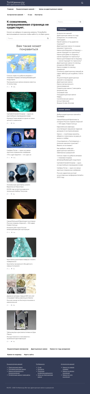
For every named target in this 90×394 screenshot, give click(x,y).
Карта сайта (29, 354)
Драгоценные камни (65, 82)
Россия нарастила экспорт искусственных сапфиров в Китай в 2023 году (70, 175)
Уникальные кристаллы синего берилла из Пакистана (18, 186)
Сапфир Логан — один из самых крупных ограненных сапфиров (19, 151)
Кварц (59, 97)
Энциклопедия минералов (17, 349)
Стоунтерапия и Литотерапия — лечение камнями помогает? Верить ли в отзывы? (69, 143)
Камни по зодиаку (14, 354)
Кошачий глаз (62, 90)
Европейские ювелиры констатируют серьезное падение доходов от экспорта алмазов (69, 129)
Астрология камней (15, 15)
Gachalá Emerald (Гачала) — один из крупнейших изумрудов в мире (20, 115)
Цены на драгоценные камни (50, 9)
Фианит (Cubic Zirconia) (65, 103)
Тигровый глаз (62, 92)
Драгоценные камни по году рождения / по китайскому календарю (67, 38)
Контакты (38, 15)
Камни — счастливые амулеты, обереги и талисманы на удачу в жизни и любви (69, 136)
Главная (10, 9)
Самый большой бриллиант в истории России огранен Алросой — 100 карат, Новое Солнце (21, 223)
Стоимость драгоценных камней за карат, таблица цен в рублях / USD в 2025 (70, 73)
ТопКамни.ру (16, 2)
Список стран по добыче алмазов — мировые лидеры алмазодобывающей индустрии (21, 77)
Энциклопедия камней (25, 9)
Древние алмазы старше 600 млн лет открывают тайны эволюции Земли (20, 297)
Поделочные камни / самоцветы (69, 88)
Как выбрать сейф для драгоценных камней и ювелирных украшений (66, 151)
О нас (30, 15)
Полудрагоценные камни (66, 95)
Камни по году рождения (60, 349)
